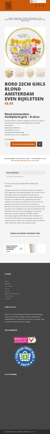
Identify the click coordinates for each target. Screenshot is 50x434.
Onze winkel (8, 286)
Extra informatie (15, 176)
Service (7, 288)
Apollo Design (33, 431)
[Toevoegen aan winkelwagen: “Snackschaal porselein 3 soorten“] (21, 248)
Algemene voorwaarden (12, 293)
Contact (7, 291)
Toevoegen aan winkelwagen (23, 144)
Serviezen (17, 18)
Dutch (33, 1)
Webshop (7, 283)
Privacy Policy (9, 296)
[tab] (25, 173)
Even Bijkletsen (25, 160)
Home (10, 18)
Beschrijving (13, 172)
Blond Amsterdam (30, 18)
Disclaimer (8, 298)
